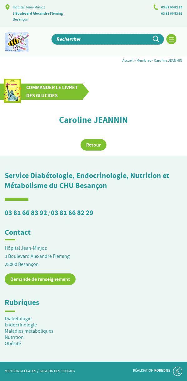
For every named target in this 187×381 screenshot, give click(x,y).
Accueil (128, 60)
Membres (143, 60)
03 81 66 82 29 (171, 7)
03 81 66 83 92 (171, 13)
